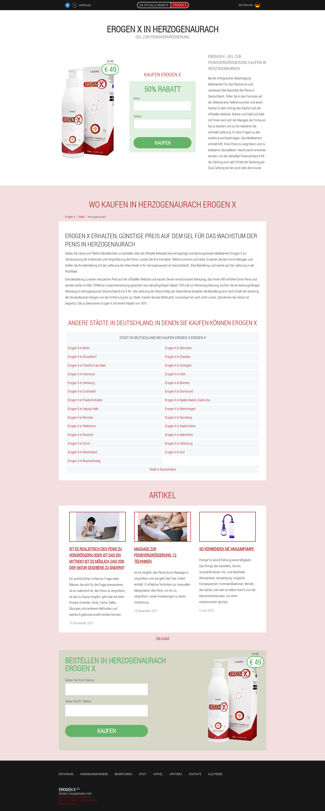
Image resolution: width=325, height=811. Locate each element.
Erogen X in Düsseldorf (82, 356)
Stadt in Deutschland (162, 469)
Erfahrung (66, 774)
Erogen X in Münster (80, 417)
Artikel (158, 774)
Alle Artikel (162, 638)
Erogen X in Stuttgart (178, 365)
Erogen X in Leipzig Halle (83, 408)
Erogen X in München (178, 348)
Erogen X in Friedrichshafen (85, 400)
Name (136, 98)
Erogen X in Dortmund (179, 391)
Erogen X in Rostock (80, 434)
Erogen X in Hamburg (81, 382)
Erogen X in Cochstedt (82, 391)
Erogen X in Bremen (177, 382)
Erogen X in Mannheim (179, 434)
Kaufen (163, 142)
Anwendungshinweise (94, 774)
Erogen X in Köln (175, 374)
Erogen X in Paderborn (82, 426)
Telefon (137, 116)
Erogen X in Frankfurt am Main (87, 365)
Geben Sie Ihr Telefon (78, 701)
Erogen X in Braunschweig (84, 461)
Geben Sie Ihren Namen (80, 680)
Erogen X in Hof (175, 452)
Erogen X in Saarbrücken (180, 426)
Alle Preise (215, 774)
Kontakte (195, 774)
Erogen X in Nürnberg (178, 417)
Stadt (142, 774)
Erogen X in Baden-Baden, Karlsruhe (187, 400)
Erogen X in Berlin (79, 348)
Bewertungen (123, 774)
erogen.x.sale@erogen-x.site (75, 793)
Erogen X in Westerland (82, 452)
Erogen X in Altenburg (179, 443)
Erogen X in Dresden (177, 356)
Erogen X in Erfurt (79, 443)
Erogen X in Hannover (81, 374)
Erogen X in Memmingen (180, 408)
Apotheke (176, 774)
